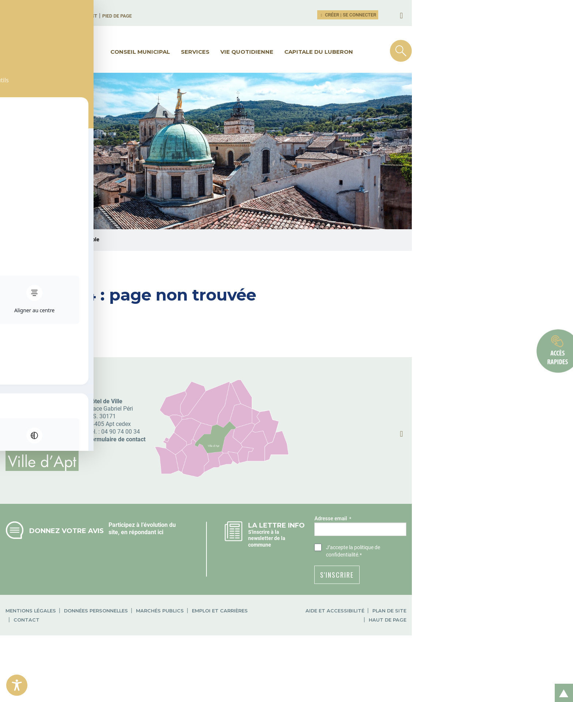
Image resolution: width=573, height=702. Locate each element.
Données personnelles (145, 664)
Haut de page (500, 664)
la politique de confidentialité (477, 608)
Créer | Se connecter (459, 15)
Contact (156, 16)
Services (275, 51)
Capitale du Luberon (399, 51)
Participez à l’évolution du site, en (217, 585)
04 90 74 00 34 (169, 492)
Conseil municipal (220, 51)
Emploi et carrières (269, 664)
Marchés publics (209, 664)
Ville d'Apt (61, 301)
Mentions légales (79, 664)
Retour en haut (561, 685)
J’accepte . (467, 608)
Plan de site (456, 664)
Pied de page (187, 16)
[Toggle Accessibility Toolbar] (16, 685)
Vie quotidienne (327, 51)
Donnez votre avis (115, 592)
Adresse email (429, 580)
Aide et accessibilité (401, 664)
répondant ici (190, 593)
